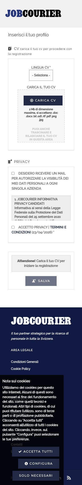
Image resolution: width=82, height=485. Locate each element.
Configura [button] (24, 464)
